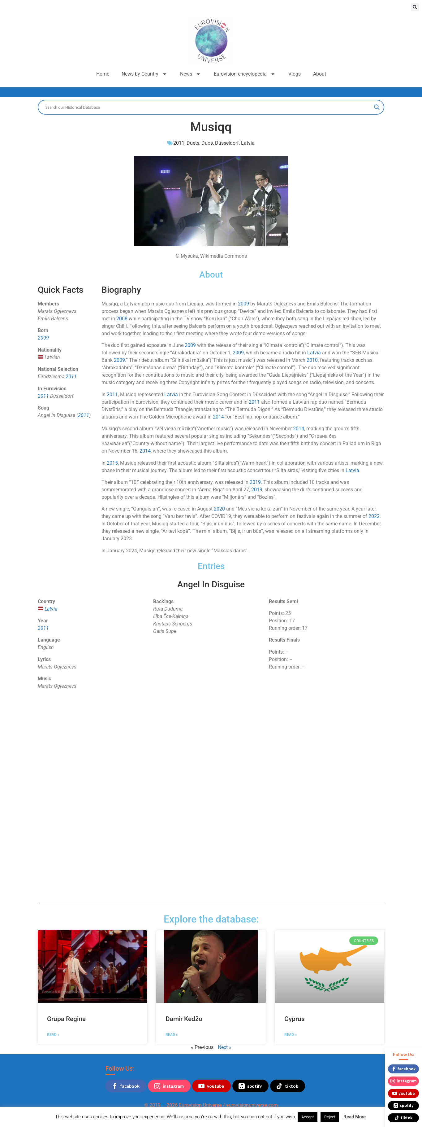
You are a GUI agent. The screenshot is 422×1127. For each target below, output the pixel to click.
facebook (126, 1086)
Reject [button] (329, 1117)
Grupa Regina (66, 1019)
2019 (255, 482)
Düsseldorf (227, 143)
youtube (211, 1086)
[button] (415, 7)
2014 (218, 417)
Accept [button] (307, 1117)
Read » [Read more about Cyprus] (290, 1035)
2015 (112, 463)
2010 (312, 360)
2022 (374, 516)
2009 (43, 338)
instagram (169, 1086)
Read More (354, 1117)
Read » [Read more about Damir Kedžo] (172, 1035)
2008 (121, 319)
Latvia (248, 143)
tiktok (287, 1086)
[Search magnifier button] (376, 107)
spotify (250, 1086)
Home (102, 74)
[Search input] (208, 107)
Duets (193, 143)
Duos (207, 143)
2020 (219, 509)
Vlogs (294, 74)
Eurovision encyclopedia (245, 74)
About (319, 74)
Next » (224, 1047)
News (190, 74)
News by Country (145, 74)
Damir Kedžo (184, 1019)
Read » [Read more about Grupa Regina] (53, 1035)
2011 (178, 143)
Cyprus (294, 1019)
